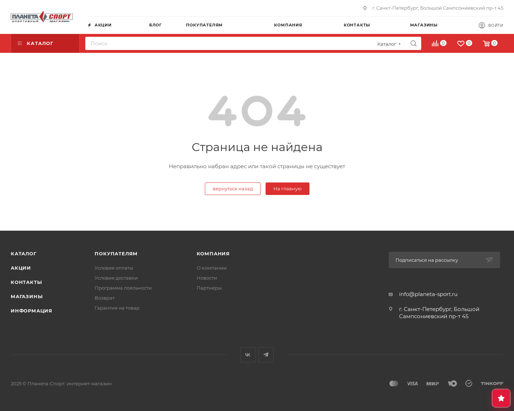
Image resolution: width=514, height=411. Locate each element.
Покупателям (116, 253)
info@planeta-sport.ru (428, 294)
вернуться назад (233, 188)
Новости (207, 278)
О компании (212, 268)
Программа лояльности (123, 288)
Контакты (26, 282)
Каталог (24, 253)
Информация (31, 311)
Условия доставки (116, 278)
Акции (21, 268)
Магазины (26, 296)
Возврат (105, 298)
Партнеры (209, 288)
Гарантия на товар (117, 308)
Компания (213, 253)
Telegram (266, 354)
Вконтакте (248, 354)
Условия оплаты (114, 268)
